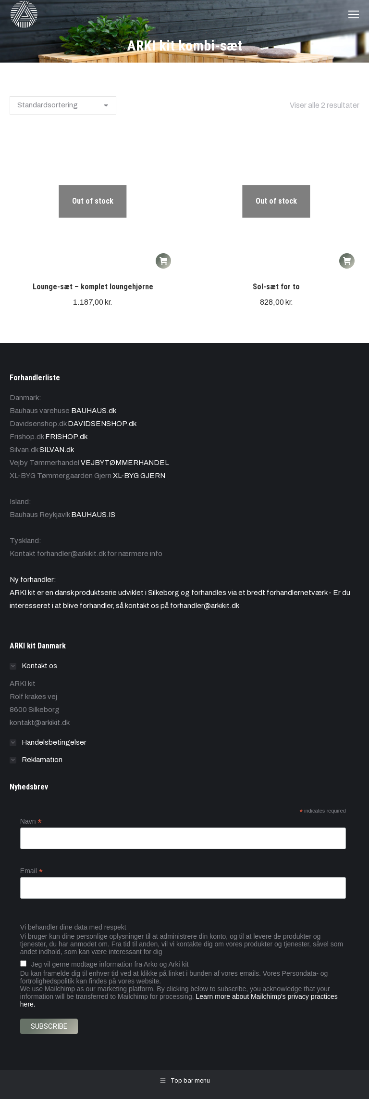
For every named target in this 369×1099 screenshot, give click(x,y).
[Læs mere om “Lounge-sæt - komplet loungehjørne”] (163, 261)
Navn (31, 821)
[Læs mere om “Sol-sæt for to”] (347, 261)
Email (31, 871)
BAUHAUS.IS (93, 514)
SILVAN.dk (56, 449)
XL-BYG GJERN (139, 475)
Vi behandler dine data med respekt (73, 927)
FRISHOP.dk (66, 436)
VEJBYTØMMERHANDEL (125, 462)
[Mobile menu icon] (353, 14)
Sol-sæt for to (276, 286)
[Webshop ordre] (63, 105)
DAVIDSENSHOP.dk (102, 423)
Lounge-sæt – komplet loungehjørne (93, 286)
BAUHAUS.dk (93, 410)
